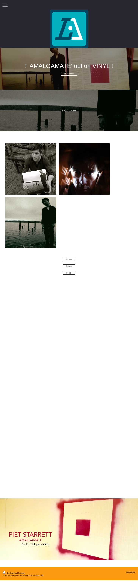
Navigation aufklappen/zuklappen (69, 5)
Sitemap (21, 573)
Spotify (69, 273)
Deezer (69, 259)
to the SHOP (69, 74)
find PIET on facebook (69, 110)
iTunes (69, 266)
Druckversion (10, 573)
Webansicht (130, 572)
